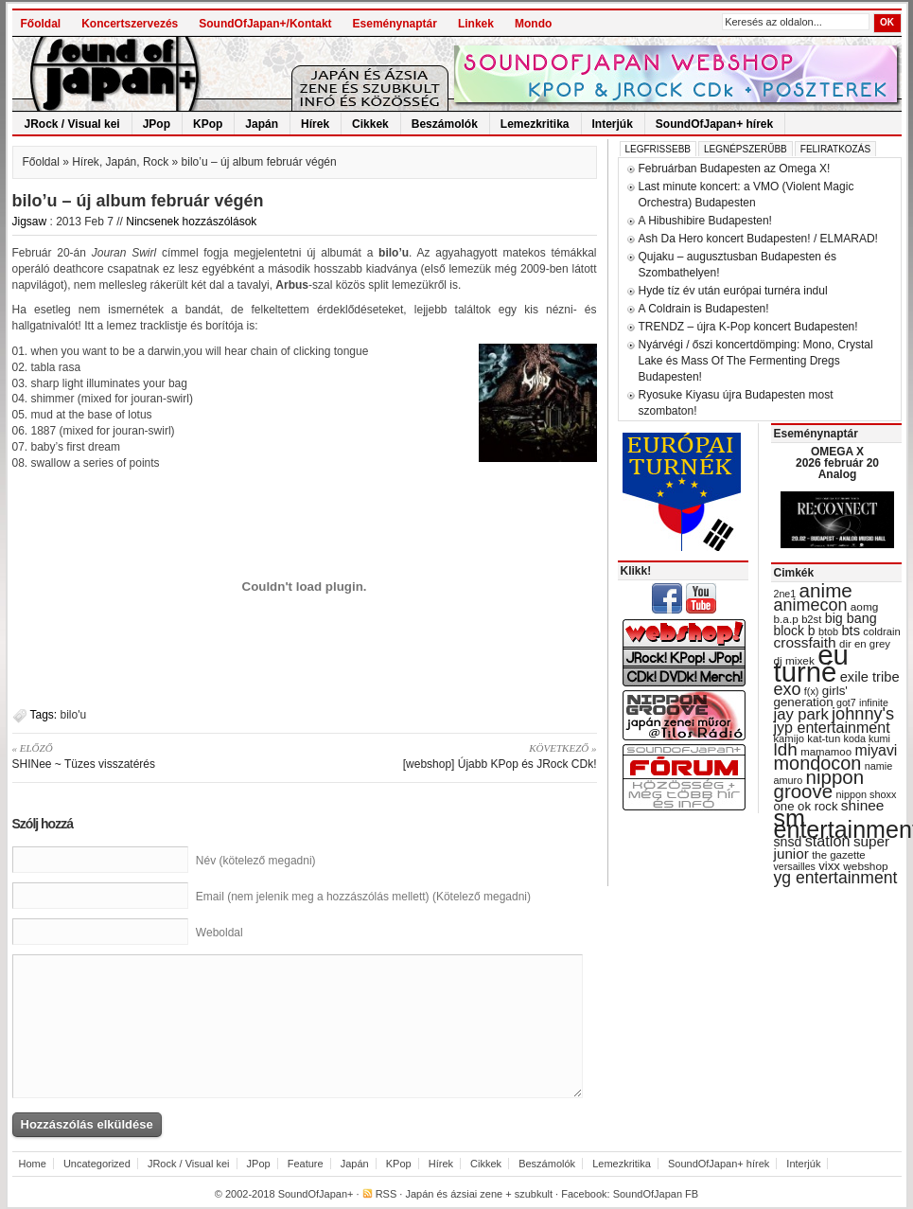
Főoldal (41, 23)
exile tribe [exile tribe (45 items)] (870, 677)
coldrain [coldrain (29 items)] (881, 631)
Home (32, 1163)
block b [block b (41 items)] (795, 630)
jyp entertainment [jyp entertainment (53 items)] (832, 727)
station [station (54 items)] (828, 840)
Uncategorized (97, 1163)
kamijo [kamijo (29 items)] (789, 738)
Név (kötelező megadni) (256, 860)
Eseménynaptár (395, 23)
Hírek (315, 124)
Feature (306, 1163)
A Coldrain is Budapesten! (704, 308)
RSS (386, 1194)
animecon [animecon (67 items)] (811, 605)
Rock (155, 162)
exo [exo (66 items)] (787, 689)
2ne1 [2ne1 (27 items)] (785, 593)
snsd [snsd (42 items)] (788, 841)
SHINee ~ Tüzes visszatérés (151, 755)
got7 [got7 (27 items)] (846, 702)
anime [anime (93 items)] (825, 590)
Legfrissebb (658, 149)
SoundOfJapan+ (316, 1194)
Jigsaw (29, 221)
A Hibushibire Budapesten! (705, 220)
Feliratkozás (835, 149)
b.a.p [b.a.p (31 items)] (786, 619)
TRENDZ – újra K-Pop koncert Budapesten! (748, 326)
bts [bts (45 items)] (850, 630)
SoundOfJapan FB (656, 1194)
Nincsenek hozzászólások (191, 221)
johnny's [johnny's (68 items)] (863, 713)
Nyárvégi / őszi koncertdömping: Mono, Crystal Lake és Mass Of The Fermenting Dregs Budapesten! (756, 360)
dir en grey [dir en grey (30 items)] (864, 643)
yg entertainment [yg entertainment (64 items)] (836, 877)
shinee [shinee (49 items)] (863, 805)
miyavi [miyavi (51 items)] (875, 750)
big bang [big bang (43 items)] (851, 618)
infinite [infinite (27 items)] (873, 702)
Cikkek (370, 124)
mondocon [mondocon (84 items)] (818, 763)
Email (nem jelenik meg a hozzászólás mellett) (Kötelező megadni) (363, 896)
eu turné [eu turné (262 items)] (811, 663)
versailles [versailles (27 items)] (795, 866)
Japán (261, 124)
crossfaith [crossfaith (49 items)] (805, 642)
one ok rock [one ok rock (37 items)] (806, 806)
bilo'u (74, 714)
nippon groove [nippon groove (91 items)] (819, 784)
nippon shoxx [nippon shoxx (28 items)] (865, 794)
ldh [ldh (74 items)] (786, 749)
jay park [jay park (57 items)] (801, 714)
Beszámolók (445, 124)
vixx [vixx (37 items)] (829, 866)
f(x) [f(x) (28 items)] (811, 691)
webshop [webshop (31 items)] (865, 866)
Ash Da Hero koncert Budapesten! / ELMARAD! (758, 238)
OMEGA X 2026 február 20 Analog (837, 463)
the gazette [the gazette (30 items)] (839, 855)
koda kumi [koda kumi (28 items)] (867, 738)
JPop (156, 124)
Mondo (533, 23)
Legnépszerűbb (745, 149)
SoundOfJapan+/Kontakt (265, 23)
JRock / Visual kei (72, 124)
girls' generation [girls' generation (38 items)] (811, 696)
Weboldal (219, 932)
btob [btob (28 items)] (828, 631)
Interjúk (612, 124)
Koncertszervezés (129, 23)
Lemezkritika (535, 124)
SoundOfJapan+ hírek (714, 124)
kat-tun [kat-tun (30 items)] (823, 738)
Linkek (476, 23)
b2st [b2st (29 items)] (811, 619)
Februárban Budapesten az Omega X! (735, 168)
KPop (207, 124)
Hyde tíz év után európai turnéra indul (733, 290)
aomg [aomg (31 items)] (865, 606)
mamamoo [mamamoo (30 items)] (826, 751)
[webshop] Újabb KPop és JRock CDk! (457, 755)
